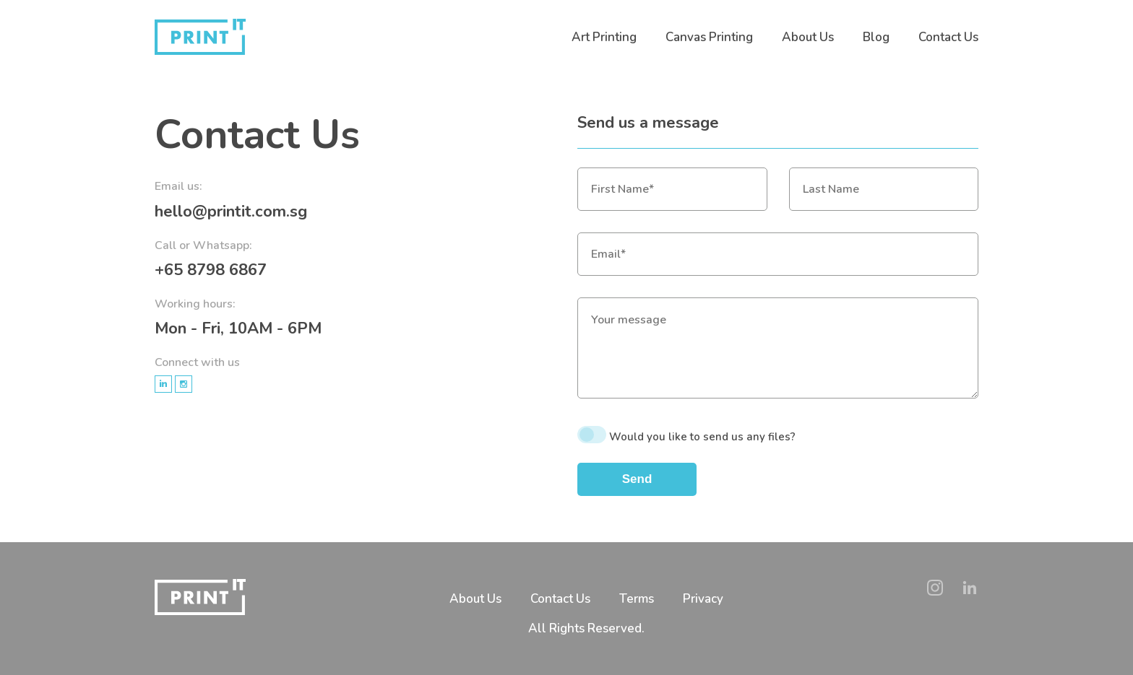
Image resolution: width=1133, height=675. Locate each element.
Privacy (703, 599)
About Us (808, 37)
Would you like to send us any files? (702, 437)
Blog (876, 37)
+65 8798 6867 (211, 270)
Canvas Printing (709, 37)
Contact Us (948, 37)
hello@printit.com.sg (231, 211)
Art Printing (604, 37)
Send (637, 479)
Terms (636, 599)
